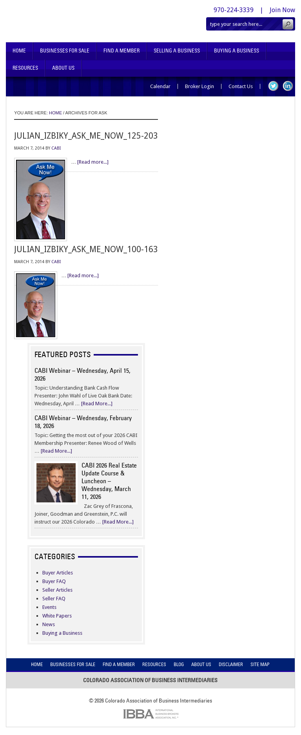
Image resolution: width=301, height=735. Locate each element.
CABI (56, 148)
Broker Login (199, 86)
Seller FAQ (53, 598)
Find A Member (121, 50)
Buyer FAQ (54, 581)
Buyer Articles (57, 573)
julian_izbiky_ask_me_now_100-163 (86, 249)
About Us (63, 68)
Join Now (282, 10)
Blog (179, 664)
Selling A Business (177, 50)
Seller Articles (57, 590)
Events (49, 607)
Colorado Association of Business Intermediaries (81, 21)
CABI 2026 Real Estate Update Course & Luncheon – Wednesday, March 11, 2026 (109, 480)
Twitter (273, 86)
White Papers (57, 616)
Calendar (160, 86)
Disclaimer (231, 664)
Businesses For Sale (64, 50)
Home (19, 50)
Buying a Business (62, 633)
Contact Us (240, 86)
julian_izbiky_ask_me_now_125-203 (86, 136)
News (48, 624)
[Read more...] (93, 162)
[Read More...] (96, 403)
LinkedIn (288, 86)
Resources (25, 68)
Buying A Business (236, 50)
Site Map (260, 664)
